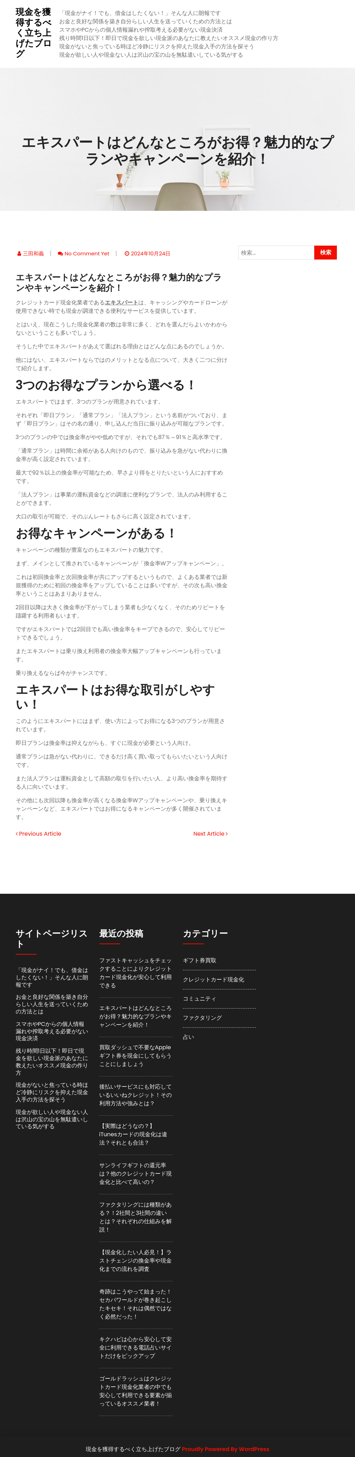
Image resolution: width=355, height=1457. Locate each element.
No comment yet (87, 253)
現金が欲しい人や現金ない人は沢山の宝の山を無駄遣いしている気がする (151, 55)
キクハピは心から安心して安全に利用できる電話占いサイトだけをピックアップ (135, 1347)
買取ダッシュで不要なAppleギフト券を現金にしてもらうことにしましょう (135, 1055)
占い (188, 1037)
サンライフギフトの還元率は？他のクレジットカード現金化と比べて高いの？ (135, 1173)
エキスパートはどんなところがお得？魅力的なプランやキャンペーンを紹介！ (135, 1016)
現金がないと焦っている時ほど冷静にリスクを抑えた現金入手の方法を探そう (156, 46)
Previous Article (39, 834)
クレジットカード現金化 (213, 980)
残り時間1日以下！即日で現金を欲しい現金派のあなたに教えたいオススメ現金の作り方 (168, 38)
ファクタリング (202, 1018)
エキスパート (121, 302)
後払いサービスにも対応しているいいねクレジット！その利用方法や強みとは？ (135, 1095)
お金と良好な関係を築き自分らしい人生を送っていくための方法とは (145, 21)
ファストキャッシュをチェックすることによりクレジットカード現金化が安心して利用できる (135, 972)
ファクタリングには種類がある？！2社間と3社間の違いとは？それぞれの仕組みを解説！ (135, 1217)
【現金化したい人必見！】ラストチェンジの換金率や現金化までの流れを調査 (135, 1260)
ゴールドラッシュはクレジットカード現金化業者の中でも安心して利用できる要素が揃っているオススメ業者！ (135, 1391)
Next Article (210, 834)
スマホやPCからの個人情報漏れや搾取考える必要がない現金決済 (141, 30)
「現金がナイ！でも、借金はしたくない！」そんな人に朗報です (140, 13)
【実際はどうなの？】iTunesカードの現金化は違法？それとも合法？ (133, 1134)
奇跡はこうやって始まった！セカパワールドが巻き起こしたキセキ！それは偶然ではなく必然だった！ (135, 1304)
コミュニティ (199, 999)
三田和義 (33, 253)
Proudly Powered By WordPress (225, 1449)
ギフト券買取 (199, 960)
